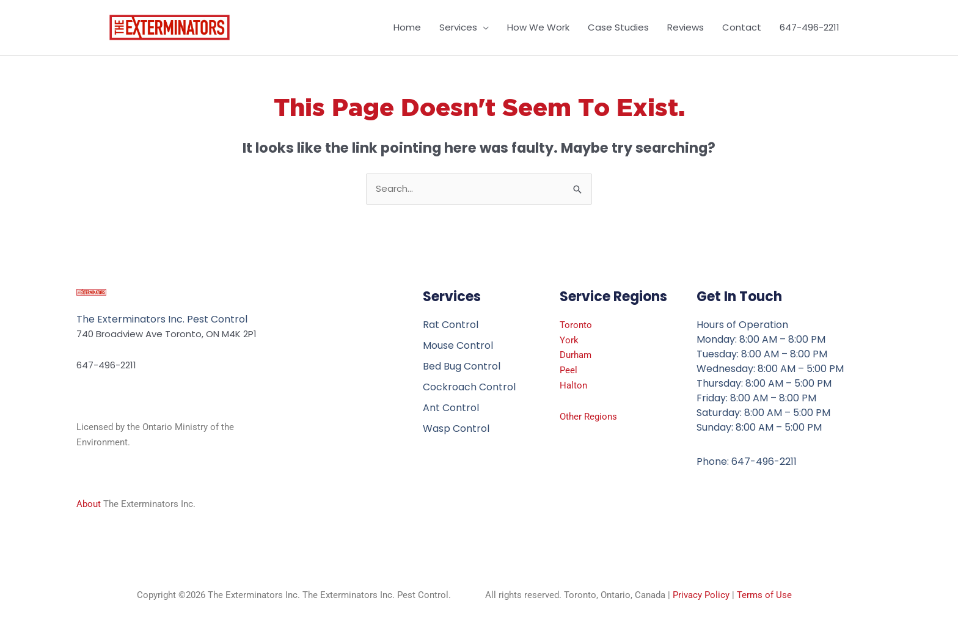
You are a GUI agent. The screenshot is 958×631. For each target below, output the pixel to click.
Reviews (685, 27)
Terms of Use (764, 594)
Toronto (576, 324)
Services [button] (458, 27)
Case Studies (618, 27)
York (569, 340)
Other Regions (588, 416)
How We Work (538, 27)
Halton (573, 385)
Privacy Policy (701, 594)
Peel (568, 370)
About (88, 503)
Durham (575, 354)
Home (407, 27)
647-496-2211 (809, 27)
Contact (741, 27)
